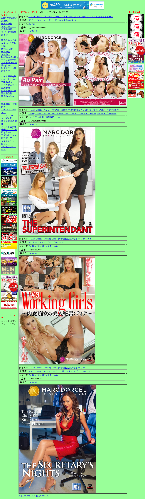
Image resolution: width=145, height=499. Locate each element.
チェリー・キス (36, 242)
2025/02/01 (33, 31)
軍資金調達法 (7, 121)
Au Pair (31, 24)
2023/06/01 (33, 253)
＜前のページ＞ (25, 496)
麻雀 (3, 107)
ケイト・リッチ (88, 113)
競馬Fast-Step (7, 96)
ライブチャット (8, 141)
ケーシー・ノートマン (70, 113)
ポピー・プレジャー (38, 20)
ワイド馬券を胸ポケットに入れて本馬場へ (8, 79)
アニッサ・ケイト (57, 20)
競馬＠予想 (6, 23)
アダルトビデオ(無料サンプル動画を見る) (9, 130)
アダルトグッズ (8, 135)
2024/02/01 (33, 124)
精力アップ (6, 138)
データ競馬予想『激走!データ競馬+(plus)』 (9, 63)
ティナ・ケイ (34, 371)
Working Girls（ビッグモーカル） (44, 246)
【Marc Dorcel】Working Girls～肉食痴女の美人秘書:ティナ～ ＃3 (59, 239)
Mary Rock (71, 20)
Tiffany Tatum (34, 113)
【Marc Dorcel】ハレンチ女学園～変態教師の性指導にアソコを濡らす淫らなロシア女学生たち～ (75, 110)
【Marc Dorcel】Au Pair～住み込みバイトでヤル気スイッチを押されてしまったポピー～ (70, 16)
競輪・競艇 (11, 104)
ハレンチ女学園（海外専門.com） (44, 117)
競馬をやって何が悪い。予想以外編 (8, 43)
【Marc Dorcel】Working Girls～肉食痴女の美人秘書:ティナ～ (57, 368)
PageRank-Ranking (9, 57)
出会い (4, 144)
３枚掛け (5, 54)
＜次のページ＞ (41, 496)
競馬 (3, 104)
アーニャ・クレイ (50, 113)
